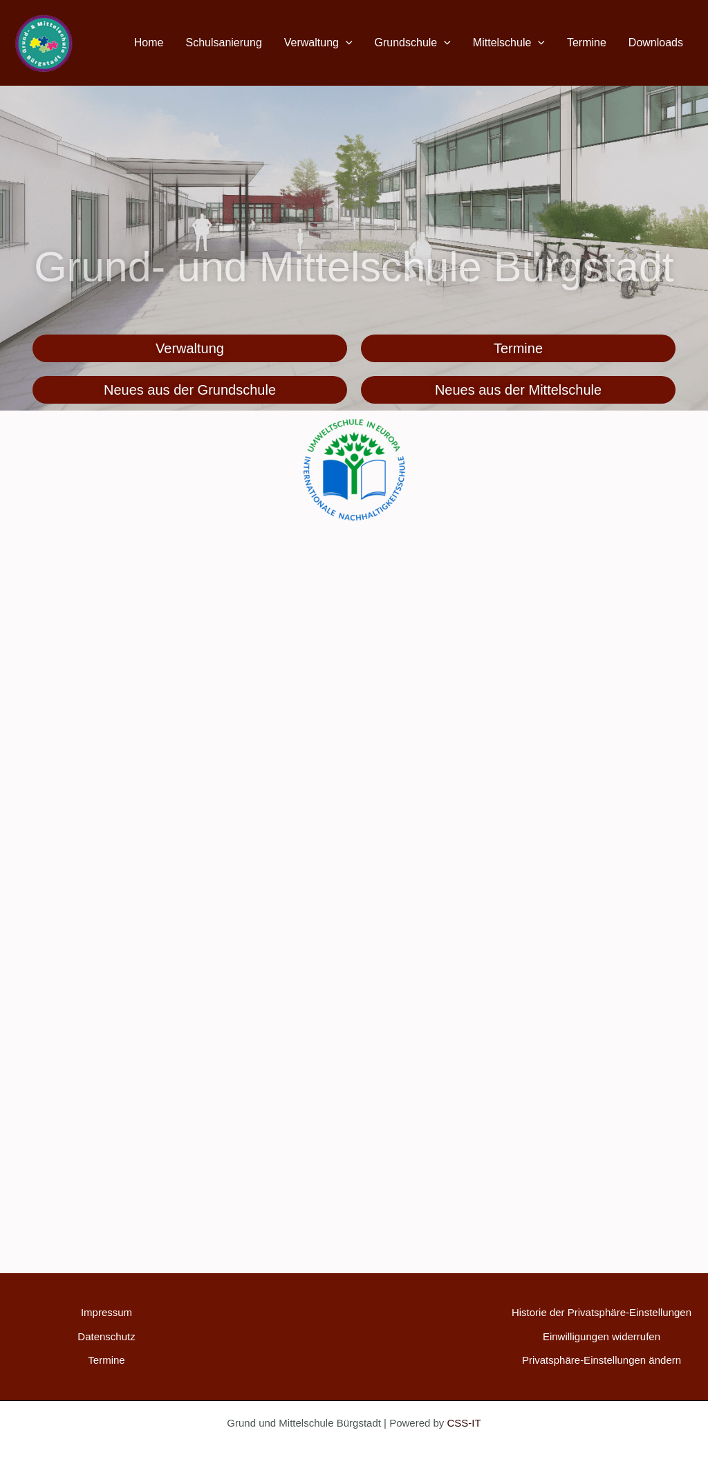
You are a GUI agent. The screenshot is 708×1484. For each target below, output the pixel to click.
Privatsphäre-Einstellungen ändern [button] (601, 1360)
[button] (346, 43)
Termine (106, 1360)
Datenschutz (106, 1336)
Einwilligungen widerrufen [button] (601, 1336)
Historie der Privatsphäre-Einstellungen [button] (601, 1312)
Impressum (106, 1312)
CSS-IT (464, 1423)
